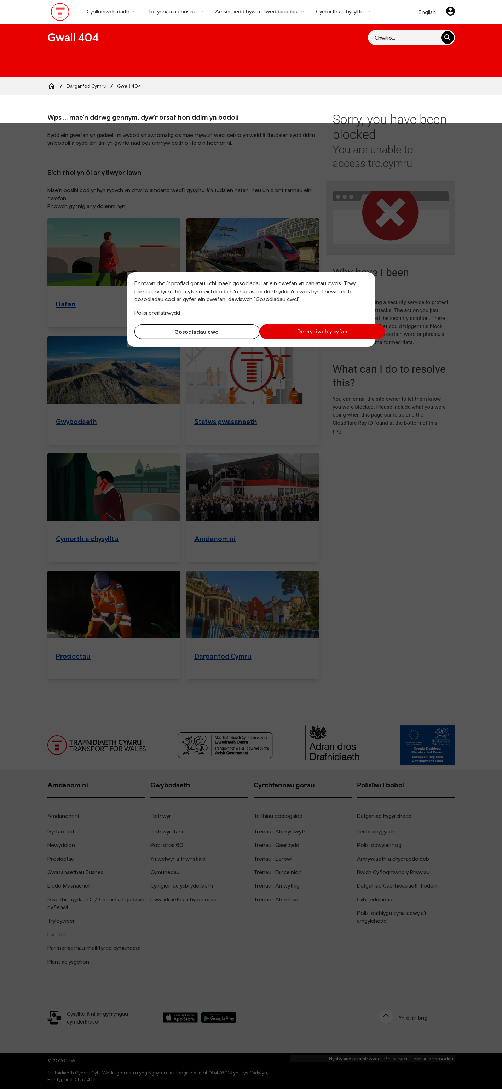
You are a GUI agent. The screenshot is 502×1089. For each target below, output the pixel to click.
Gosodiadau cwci (191, 331)
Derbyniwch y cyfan (311, 331)
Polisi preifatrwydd (157, 312)
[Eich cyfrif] (450, 12)
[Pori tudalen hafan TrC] (60, 13)
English (427, 12)
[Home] (51, 86)
